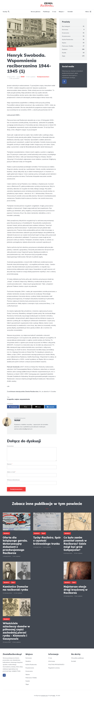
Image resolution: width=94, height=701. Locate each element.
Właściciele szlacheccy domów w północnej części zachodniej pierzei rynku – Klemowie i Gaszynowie (16, 631)
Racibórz (11, 49)
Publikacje (46, 11)
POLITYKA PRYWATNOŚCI (56, 664)
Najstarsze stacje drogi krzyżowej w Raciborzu (75, 589)
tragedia (10, 399)
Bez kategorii (66, 26)
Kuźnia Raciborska (67, 39)
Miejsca (61, 11)
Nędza (64, 43)
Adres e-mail (11, 472)
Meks (53, 695)
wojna (16, 399)
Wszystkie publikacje (77, 658)
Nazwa (9, 464)
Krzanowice (65, 33)
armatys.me (44, 695)
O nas (54, 11)
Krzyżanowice (66, 36)
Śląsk (63, 56)
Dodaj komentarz (43, 77)
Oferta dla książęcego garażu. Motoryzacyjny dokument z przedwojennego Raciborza (15, 545)
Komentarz (10, 446)
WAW (23, 77)
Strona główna (35, 11)
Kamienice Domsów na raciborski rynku (15, 588)
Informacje (51, 661)
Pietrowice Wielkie (67, 46)
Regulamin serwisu (54, 668)
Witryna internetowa (13, 480)
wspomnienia (25, 399)
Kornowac (65, 29)
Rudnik (64, 53)
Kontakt (70, 11)
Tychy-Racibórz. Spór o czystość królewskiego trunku (47, 540)
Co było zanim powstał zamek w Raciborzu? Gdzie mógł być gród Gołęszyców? (75, 543)
